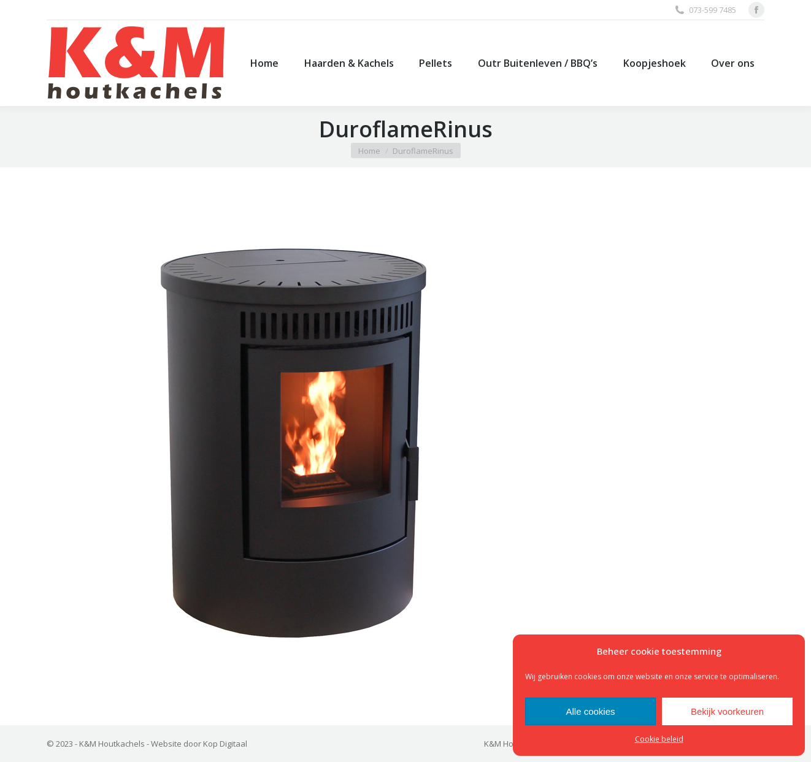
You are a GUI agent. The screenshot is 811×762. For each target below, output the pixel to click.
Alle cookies (590, 711)
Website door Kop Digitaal (199, 743)
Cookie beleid (659, 739)
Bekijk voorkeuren (727, 711)
